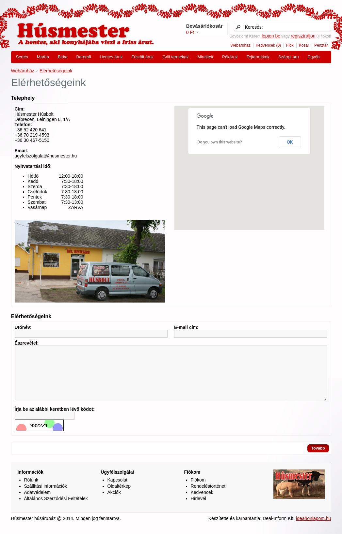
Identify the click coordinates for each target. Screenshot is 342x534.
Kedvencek (202, 502)
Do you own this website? (220, 142)
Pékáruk (230, 56)
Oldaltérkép (119, 495)
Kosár (304, 45)
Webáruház (241, 45)
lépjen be (271, 35)
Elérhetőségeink (56, 70)
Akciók (114, 502)
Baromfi (83, 56)
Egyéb (314, 56)
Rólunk (31, 489)
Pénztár (321, 45)
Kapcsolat (117, 489)
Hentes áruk (111, 56)
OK (290, 142)
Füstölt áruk (142, 56)
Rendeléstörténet (208, 495)
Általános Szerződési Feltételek (56, 508)
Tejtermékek (258, 56)
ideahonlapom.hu (313, 528)
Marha (43, 56)
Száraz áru (288, 56)
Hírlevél (198, 508)
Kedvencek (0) (268, 45)
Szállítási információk (45, 495)
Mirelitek (205, 56)
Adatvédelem (37, 502)
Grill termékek (175, 56)
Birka (63, 56)
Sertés (22, 56)
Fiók (290, 45)
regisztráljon (303, 35)
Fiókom (198, 489)
